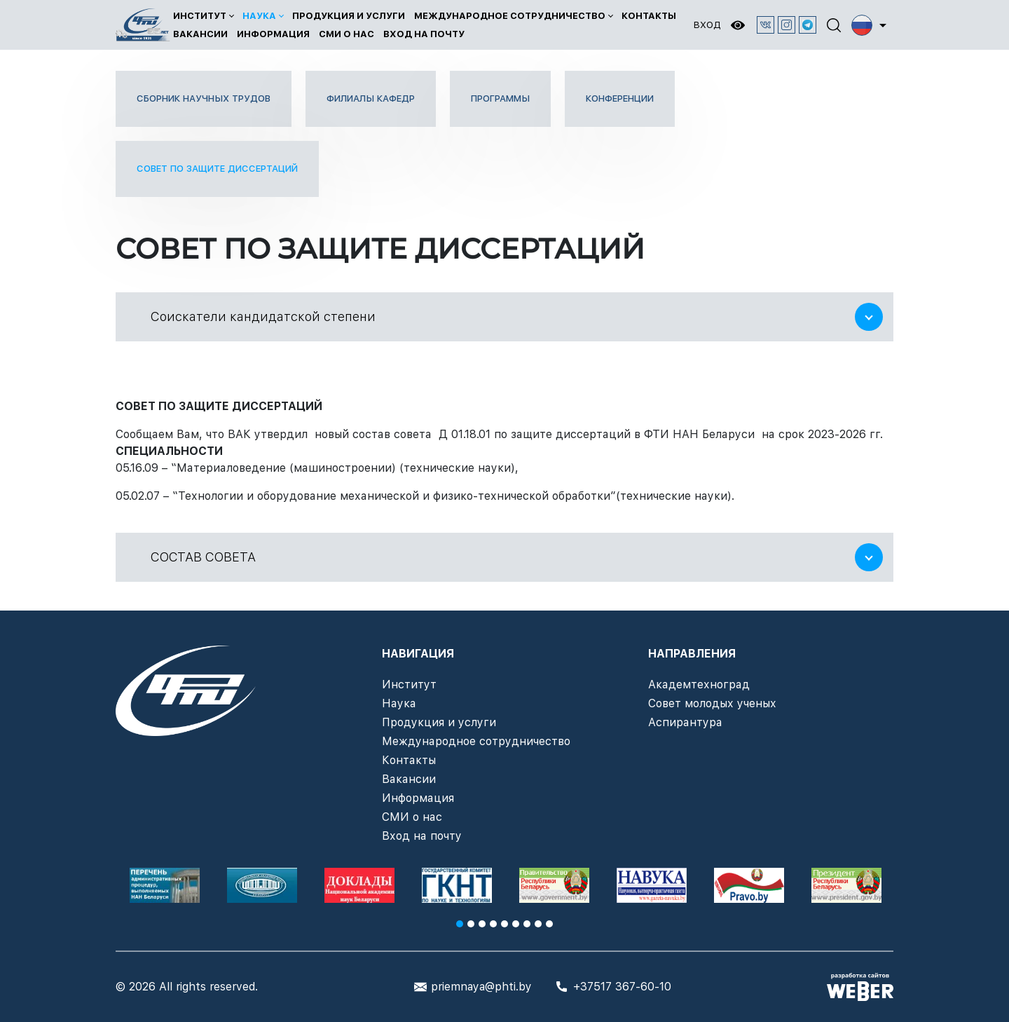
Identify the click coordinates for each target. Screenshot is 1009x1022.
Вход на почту (424, 34)
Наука (259, 16)
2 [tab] (470, 923)
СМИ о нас (346, 34)
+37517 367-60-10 (622, 986)
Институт (199, 16)
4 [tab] (493, 923)
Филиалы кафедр (371, 98)
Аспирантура (685, 722)
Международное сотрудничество (509, 16)
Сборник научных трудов (203, 98)
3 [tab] (482, 923)
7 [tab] (526, 923)
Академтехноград (699, 684)
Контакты (649, 16)
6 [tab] (515, 923)
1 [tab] (459, 923)
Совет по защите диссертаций (217, 168)
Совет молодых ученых (712, 703)
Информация (273, 34)
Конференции (620, 98)
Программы (500, 98)
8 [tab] (538, 923)
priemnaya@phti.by (481, 986)
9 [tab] (549, 923)
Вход (707, 25)
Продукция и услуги (348, 16)
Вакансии (200, 34)
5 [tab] (504, 923)
